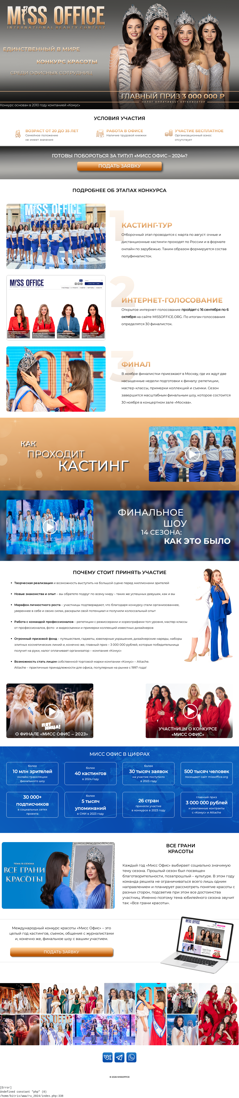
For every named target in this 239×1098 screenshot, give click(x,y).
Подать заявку (119, 166)
